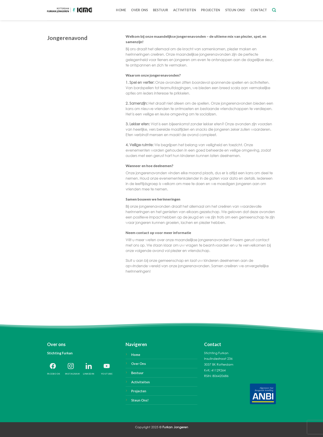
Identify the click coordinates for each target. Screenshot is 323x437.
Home (121, 10)
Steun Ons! (140, 400)
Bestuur (160, 10)
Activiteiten (184, 10)
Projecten (210, 10)
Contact (259, 10)
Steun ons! (235, 10)
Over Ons (139, 10)
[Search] (274, 10)
